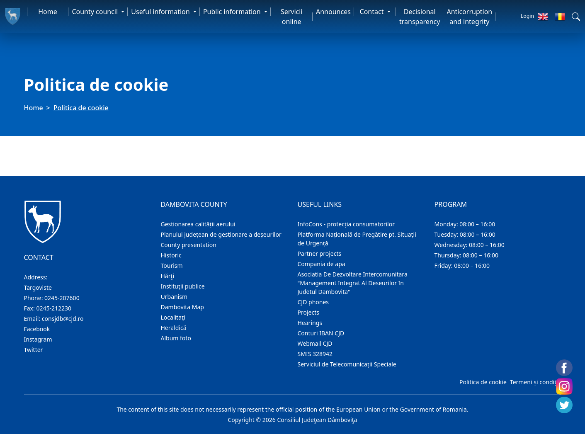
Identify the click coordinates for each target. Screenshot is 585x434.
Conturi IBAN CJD (321, 333)
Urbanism (174, 297)
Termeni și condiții (535, 382)
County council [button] (95, 11)
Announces (333, 11)
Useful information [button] (161, 11)
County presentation (188, 245)
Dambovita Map (182, 307)
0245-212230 (53, 308)
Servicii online (292, 16)
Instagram (38, 339)
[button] (576, 16)
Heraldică (174, 328)
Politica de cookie (483, 382)
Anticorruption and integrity (469, 16)
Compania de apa (321, 264)
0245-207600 (62, 298)
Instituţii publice (183, 286)
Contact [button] (373, 11)
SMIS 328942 (315, 354)
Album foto (176, 338)
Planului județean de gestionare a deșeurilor (221, 234)
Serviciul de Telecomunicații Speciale (347, 364)
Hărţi (168, 276)
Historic (171, 255)
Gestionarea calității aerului (198, 224)
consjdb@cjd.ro (63, 318)
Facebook (37, 329)
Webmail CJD (315, 343)
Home (47, 11)
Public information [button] (232, 11)
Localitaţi (173, 317)
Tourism (172, 265)
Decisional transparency (419, 16)
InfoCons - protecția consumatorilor (346, 224)
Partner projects (320, 253)
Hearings (310, 323)
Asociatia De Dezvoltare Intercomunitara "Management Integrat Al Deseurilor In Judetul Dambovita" (353, 283)
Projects (308, 312)
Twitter (33, 350)
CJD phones (313, 302)
